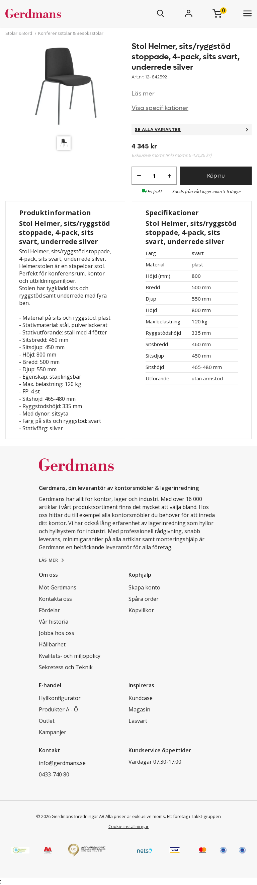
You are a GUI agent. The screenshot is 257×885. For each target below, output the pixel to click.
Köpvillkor (141, 610)
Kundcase (140, 698)
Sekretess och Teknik (66, 667)
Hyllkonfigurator (60, 698)
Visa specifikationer (160, 108)
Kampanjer (52, 732)
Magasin (139, 709)
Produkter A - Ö (58, 709)
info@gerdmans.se (62, 763)
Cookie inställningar (128, 826)
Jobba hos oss (56, 633)
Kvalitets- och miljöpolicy (69, 655)
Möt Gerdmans (57, 587)
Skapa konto (144, 587)
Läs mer (143, 94)
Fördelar (49, 610)
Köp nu (216, 175)
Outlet (47, 720)
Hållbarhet (52, 644)
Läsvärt (137, 720)
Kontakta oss (55, 599)
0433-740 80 (54, 774)
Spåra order (143, 599)
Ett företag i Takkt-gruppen (194, 816)
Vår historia (53, 621)
